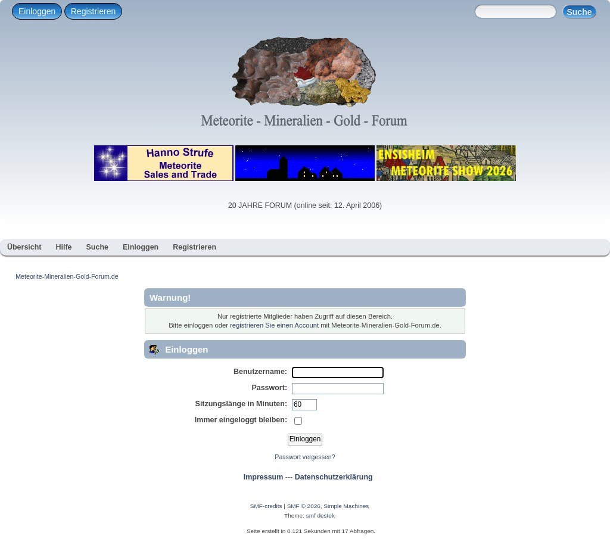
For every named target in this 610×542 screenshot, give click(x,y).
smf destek (320, 515)
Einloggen (36, 11)
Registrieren (93, 11)
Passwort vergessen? (305, 456)
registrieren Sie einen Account (274, 325)
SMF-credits (266, 506)
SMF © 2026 (303, 506)
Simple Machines (346, 506)
